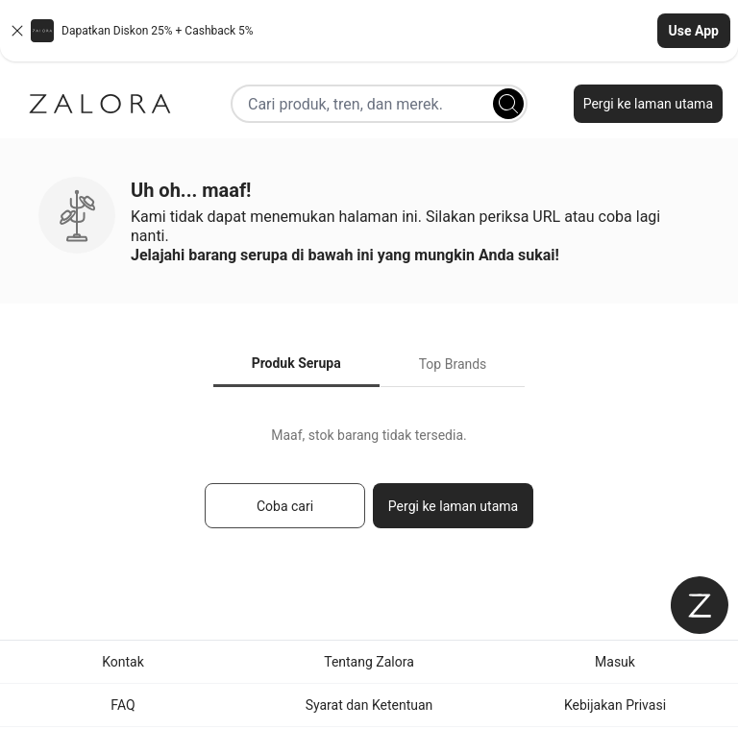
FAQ (123, 705)
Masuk (615, 661)
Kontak (123, 661)
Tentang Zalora (369, 661)
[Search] (508, 103)
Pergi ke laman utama (648, 103)
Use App (694, 30)
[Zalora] (99, 103)
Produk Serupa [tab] (296, 363)
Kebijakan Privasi (615, 705)
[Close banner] (17, 30)
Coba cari (285, 506)
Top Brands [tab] (453, 364)
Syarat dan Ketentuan (369, 705)
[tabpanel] (369, 486)
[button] (369, 30)
